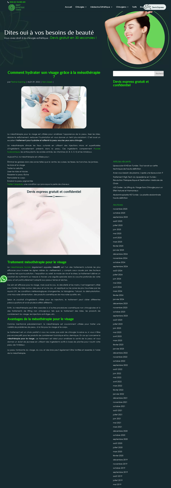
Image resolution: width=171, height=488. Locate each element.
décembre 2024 (120, 186)
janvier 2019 (118, 433)
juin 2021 (117, 351)
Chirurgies (79, 7)
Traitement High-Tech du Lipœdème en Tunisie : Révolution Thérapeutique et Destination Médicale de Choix (138, 112)
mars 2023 (117, 272)
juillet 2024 (118, 207)
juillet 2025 (118, 157)
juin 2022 (117, 305)
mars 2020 (117, 383)
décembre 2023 (120, 235)
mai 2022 (117, 310)
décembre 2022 (120, 285)
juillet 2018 (118, 457)
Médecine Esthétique (100, 7)
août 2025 (117, 153)
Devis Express (158, 7)
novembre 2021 (120, 334)
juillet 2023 (118, 256)
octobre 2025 (119, 145)
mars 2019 (117, 425)
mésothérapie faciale (21, 210)
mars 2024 (117, 223)
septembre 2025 (120, 149)
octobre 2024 (119, 194)
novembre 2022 (120, 289)
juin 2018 (117, 462)
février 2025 (118, 178)
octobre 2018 (119, 445)
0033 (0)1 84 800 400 (17, 2)
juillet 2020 (118, 379)
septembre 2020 (120, 371)
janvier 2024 (118, 231)
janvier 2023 (118, 281)
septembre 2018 (120, 449)
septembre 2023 (120, 248)
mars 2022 (117, 318)
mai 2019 (117, 416)
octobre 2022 (119, 293)
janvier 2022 (118, 326)
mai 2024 (117, 215)
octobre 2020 (119, 367)
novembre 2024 (120, 190)
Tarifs (134, 7)
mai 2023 (117, 264)
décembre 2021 (120, 330)
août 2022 (117, 301)
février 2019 (118, 429)
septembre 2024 (120, 198)
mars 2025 (117, 174)
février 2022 (118, 322)
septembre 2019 (120, 404)
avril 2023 (117, 268)
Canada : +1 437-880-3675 (85, 476)
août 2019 (117, 408)
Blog (142, 7)
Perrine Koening (18, 82)
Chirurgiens (121, 7)
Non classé (47, 82)
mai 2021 (117, 355)
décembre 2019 (120, 392)
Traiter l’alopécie (15, 184)
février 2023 (118, 277)
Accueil (68, 7)
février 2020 (118, 388)
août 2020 (117, 375)
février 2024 (118, 227)
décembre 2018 (120, 437)
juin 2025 (117, 161)
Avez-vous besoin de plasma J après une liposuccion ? (138, 105)
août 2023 (117, 252)
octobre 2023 (119, 244)
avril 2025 (117, 170)
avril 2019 (117, 420)
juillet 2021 (118, 346)
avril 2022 (117, 314)
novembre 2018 (120, 441)
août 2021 (117, 342)
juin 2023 (117, 260)
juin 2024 (117, 211)
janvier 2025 (118, 182)
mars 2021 (117, 359)
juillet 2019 (118, 412)
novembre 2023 (120, 240)
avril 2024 (117, 219)
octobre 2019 (119, 400)
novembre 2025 (120, 141)
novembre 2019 (120, 396)
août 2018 (117, 453)
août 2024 (117, 203)
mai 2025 (117, 166)
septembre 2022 (120, 297)
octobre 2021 (119, 338)
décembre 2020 (120, 363)
